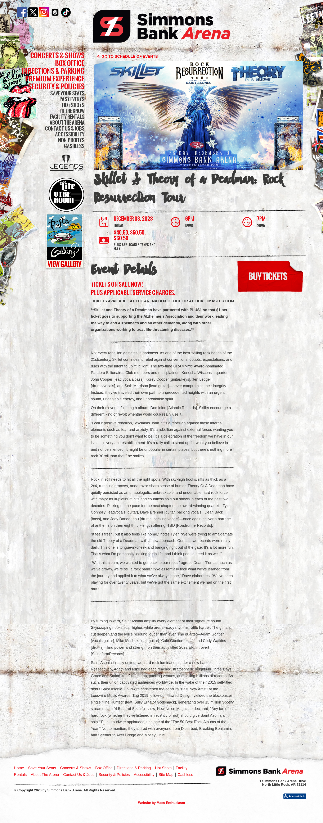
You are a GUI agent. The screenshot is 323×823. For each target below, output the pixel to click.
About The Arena (67, 122)
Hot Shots (73, 105)
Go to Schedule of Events (127, 56)
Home (19, 768)
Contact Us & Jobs (65, 128)
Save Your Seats (67, 93)
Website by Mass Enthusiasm (161, 803)
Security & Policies (56, 86)
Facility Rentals (67, 116)
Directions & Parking (53, 71)
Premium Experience (55, 78)
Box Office (70, 63)
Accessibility (70, 134)
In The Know (72, 110)
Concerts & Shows (57, 55)
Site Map (165, 775)
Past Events (72, 99)
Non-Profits (71, 140)
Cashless (74, 146)
